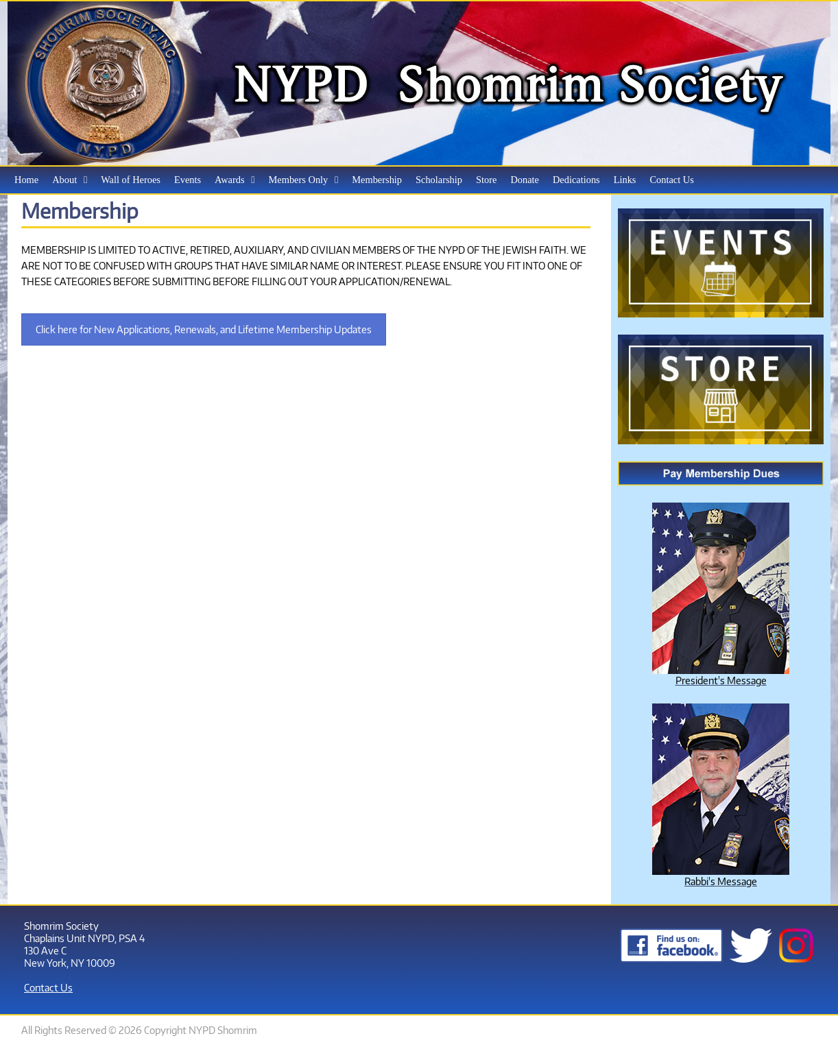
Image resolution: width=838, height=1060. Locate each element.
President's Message (721, 680)
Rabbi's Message (720, 881)
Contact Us (48, 987)
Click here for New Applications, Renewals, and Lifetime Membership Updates (204, 329)
